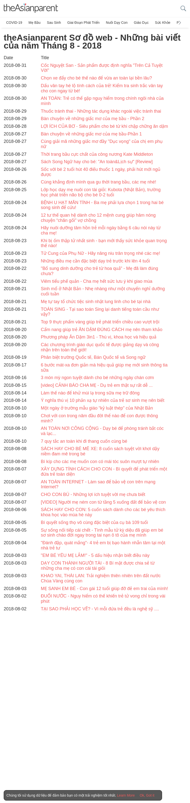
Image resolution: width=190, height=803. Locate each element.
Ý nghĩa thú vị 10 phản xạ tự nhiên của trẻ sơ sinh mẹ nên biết (102, 400)
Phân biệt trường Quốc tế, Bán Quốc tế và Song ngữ (93, 357)
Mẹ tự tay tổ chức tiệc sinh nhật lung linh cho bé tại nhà (95, 301)
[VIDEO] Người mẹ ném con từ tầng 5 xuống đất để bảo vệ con (103, 502)
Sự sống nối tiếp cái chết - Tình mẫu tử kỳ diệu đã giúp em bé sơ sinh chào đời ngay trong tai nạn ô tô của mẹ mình (102, 532)
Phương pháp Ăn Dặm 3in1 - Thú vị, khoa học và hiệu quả (98, 337)
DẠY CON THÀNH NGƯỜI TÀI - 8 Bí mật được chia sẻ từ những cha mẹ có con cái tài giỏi (98, 566)
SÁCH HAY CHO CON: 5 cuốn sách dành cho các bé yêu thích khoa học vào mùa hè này (103, 512)
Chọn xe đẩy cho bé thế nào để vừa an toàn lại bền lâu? (96, 78)
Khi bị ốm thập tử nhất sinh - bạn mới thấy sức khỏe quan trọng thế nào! (104, 243)
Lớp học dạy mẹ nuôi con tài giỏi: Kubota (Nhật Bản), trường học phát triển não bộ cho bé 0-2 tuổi (101, 192)
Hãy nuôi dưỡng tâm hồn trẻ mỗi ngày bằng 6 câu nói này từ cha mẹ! (101, 230)
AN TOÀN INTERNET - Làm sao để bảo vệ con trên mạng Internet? (98, 484)
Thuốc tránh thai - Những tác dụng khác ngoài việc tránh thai (101, 110)
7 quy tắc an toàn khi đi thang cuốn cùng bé (84, 441)
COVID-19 (14, 23)
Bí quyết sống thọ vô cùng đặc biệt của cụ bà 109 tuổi (94, 522)
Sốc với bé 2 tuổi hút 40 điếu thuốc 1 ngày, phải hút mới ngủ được (100, 172)
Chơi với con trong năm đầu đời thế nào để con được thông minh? (99, 418)
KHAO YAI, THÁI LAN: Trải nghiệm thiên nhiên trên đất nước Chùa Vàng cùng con (101, 578)
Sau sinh (54, 23)
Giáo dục (140, 23)
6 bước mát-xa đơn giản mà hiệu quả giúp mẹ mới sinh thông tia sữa (104, 368)
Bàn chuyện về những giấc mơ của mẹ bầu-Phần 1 (91, 133)
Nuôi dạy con (116, 23)
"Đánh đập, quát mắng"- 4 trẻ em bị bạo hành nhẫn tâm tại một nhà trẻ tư (103, 545)
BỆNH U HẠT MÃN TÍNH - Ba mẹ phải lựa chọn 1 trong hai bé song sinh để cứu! (102, 205)
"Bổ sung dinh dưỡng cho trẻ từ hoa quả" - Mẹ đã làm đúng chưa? (99, 271)
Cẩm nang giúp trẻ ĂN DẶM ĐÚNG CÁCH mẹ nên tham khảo (101, 329)
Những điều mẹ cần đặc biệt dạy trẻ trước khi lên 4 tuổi (95, 261)
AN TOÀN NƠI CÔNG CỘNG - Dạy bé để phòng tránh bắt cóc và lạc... (102, 431)
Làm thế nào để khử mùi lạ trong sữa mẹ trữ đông (90, 392)
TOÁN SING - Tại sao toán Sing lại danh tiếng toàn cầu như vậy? (100, 312)
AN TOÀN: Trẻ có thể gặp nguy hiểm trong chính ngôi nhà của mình (102, 101)
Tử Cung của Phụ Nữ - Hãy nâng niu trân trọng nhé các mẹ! (100, 253)
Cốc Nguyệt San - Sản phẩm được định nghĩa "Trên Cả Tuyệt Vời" (102, 68)
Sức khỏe (161, 23)
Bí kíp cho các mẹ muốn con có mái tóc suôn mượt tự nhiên (100, 461)
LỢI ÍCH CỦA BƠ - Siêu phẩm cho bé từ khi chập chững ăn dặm (104, 126)
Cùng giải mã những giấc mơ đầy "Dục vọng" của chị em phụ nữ (102, 144)
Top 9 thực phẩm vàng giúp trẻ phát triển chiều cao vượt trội (100, 321)
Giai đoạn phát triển (83, 23)
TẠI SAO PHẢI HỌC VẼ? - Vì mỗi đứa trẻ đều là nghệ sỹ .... (100, 608)
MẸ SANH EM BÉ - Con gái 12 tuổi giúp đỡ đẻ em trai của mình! (104, 588)
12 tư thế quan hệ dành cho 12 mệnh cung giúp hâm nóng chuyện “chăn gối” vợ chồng (98, 218)
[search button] (183, 8)
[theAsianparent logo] (31, 8)
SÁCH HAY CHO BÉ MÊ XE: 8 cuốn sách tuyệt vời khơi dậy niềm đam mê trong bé (100, 451)
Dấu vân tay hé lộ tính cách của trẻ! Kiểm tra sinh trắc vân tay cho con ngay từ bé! (102, 88)
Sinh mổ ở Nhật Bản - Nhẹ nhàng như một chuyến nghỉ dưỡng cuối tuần (103, 291)
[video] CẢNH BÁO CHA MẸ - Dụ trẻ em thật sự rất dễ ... (97, 385)
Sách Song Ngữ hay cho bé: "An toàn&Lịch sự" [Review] (97, 161)
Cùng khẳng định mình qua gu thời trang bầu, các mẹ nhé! (98, 182)
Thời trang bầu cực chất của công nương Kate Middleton (97, 154)
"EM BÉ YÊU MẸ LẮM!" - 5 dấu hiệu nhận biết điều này (95, 555)
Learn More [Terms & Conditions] (126, 795)
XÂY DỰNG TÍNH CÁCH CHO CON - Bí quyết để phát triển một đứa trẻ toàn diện (104, 471)
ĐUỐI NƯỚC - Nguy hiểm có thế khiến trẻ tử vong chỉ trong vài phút (103, 599)
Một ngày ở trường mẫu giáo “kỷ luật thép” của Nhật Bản (97, 408)
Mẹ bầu (34, 23)
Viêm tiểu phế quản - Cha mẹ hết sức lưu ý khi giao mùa (96, 281)
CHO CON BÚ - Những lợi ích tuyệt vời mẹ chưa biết (93, 494)
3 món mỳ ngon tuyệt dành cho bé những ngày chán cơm (97, 377)
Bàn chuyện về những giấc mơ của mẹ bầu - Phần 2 (92, 118)
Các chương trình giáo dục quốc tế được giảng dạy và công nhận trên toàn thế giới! (100, 347)
